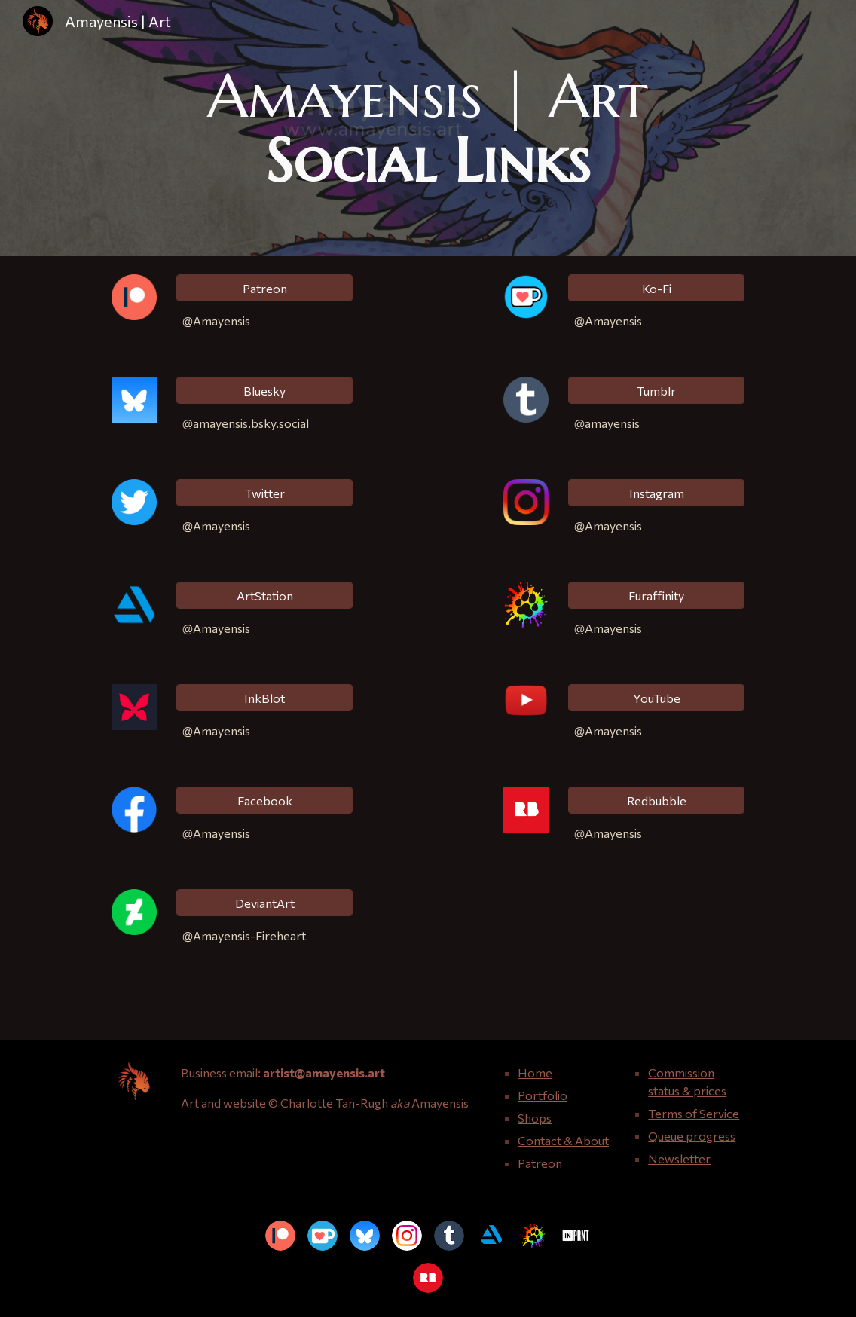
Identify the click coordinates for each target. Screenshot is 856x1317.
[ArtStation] (264, 595)
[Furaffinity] (656, 595)
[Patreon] (264, 288)
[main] (427, 128)
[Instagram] (656, 493)
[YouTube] (656, 698)
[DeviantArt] (264, 903)
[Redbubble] (656, 800)
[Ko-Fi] (656, 288)
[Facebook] (264, 800)
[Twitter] (264, 493)
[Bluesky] (264, 390)
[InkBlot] (264, 698)
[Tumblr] (656, 390)
